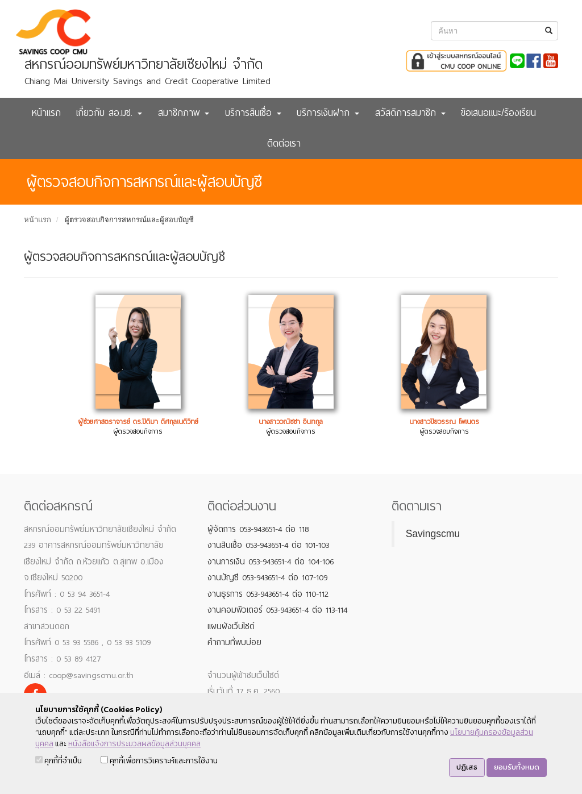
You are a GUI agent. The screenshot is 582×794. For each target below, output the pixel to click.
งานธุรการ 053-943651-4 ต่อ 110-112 (268, 594)
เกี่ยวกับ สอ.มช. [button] (109, 113)
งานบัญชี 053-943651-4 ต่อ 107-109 (267, 577)
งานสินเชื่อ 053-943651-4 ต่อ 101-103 (268, 545)
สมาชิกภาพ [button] (183, 113)
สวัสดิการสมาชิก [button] (410, 113)
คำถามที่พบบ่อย (234, 642)
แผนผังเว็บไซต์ (231, 626)
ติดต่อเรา (284, 143)
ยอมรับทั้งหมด (516, 767)
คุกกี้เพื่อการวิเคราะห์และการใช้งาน (159, 761)
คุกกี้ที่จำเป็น (58, 761)
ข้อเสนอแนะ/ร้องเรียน (498, 113)
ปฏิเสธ (466, 767)
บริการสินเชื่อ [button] (253, 113)
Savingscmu (433, 533)
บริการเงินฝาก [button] (328, 113)
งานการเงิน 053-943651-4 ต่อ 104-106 (270, 561)
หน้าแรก (46, 113)
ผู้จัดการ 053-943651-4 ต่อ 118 (258, 529)
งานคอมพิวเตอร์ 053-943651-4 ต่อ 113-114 (277, 609)
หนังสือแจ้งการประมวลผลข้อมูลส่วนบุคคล (134, 744)
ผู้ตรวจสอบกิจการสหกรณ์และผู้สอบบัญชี (129, 219)
